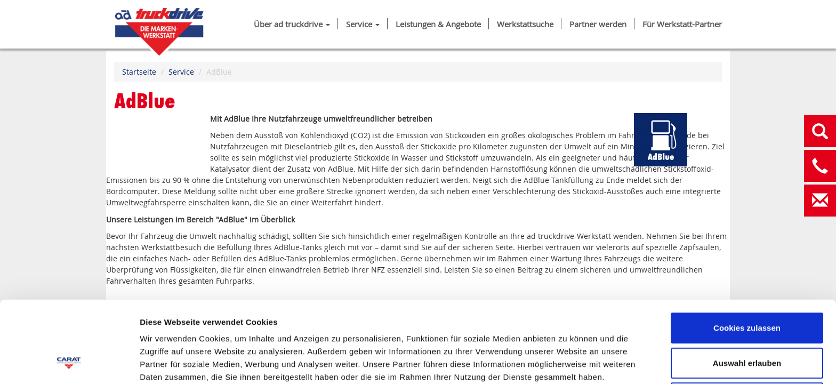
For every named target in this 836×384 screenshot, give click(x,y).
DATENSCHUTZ (235, 328)
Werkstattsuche (525, 24)
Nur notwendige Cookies (747, 323)
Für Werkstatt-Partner (682, 24)
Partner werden (597, 24)
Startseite (139, 72)
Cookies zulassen (747, 253)
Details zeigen (567, 362)
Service (363, 24)
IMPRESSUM (165, 328)
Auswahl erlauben (747, 288)
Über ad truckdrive (292, 24)
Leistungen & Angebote (438, 24)
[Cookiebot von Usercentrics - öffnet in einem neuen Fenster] (69, 363)
